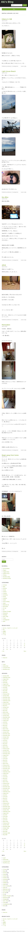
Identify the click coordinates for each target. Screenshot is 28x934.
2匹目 (4, 265)
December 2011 (6, 786)
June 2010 (5, 816)
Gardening (5, 594)
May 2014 (5, 743)
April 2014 (5, 745)
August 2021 (5, 684)
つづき (4, 634)
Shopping (5, 614)
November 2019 (6, 699)
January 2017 (6, 707)
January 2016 (6, 715)
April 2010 (5, 819)
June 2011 (5, 796)
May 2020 (5, 690)
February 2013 (6, 765)
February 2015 (6, 730)
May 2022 (5, 680)
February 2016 (6, 713)
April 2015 (5, 727)
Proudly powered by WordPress (9, 931)
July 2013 (5, 756)
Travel (4, 618)
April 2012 (5, 780)
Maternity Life (6, 604)
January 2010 (6, 824)
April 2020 (5, 692)
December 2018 (6, 704)
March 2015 (5, 728)
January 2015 (6, 732)
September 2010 (6, 811)
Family (4, 590)
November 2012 (6, 768)
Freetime (5, 593)
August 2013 (5, 755)
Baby (4, 586)
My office (5, 197)
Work (4, 621)
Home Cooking (6, 601)
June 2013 (5, 758)
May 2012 (5, 778)
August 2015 (5, 720)
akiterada (9, 66)
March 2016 (5, 712)
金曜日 (4, 631)
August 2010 (5, 813)
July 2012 (5, 775)
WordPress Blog (6, 576)
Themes (4, 575)
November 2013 (6, 753)
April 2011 (5, 800)
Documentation (6, 568)
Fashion (4, 591)
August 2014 (5, 738)
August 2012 (5, 773)
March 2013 (5, 763)
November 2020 (6, 685)
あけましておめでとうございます (10, 628)
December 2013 (6, 752)
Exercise (5, 588)
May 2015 (5, 725)
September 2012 (6, 771)
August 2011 (5, 793)
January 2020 (6, 695)
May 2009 (5, 831)
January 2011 (6, 804)
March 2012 (5, 781)
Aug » (25, 651)
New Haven (5, 606)
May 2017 (5, 705)
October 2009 (6, 828)
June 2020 (5, 689)
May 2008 (5, 834)
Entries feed (5, 666)
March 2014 (5, 747)
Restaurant (5, 613)
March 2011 (5, 801)
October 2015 (6, 718)
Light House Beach (9, 71)
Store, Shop (5, 616)
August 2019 (5, 702)
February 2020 (6, 694)
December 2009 (6, 826)
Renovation (6, 325)
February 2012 (6, 783)
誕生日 (4, 633)
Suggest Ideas (6, 571)
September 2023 (6, 677)
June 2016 (5, 709)
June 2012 (5, 776)
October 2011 (6, 790)
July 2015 (5, 722)
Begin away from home (10, 455)
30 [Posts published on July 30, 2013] (7, 649)
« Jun (3, 651)
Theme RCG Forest (21, 931)
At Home (5, 585)
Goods (4, 596)
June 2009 (5, 829)
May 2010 (5, 818)
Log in (4, 664)
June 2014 (5, 742)
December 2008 (6, 833)
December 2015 (6, 717)
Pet (3, 609)
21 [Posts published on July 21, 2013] (24, 645)
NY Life (4, 608)
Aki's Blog (7, 1)
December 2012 (6, 766)
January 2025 (6, 675)
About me (5, 657)
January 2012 (6, 785)
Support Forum (6, 573)
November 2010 (6, 808)
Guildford (5, 598)
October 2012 (6, 770)
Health (4, 599)
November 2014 (6, 735)
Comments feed (6, 667)
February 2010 (6, 823)
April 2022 (5, 682)
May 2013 (5, 760)
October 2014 (6, 737)
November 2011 (6, 788)
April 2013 (5, 761)
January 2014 (6, 750)
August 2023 (5, 679)
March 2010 (5, 821)
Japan (4, 603)
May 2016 (5, 710)
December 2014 (6, 733)
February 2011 (6, 803)
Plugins (4, 570)
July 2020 (5, 687)
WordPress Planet (7, 578)
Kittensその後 (7, 19)
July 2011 (5, 795)
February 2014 (6, 748)
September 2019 (6, 700)
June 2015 (5, 723)
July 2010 (5, 814)
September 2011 (6, 791)
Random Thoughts (7, 611)
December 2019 (6, 697)
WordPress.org (6, 669)
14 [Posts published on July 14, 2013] (24, 643)
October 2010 (6, 809)
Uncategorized (15, 66)
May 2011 (5, 798)
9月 (3, 629)
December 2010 (6, 806)
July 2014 (5, 740)
